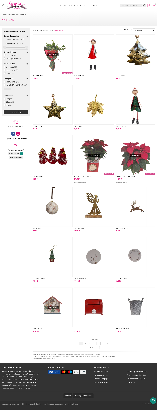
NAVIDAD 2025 (97, 356)
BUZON (76, 329)
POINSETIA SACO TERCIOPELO (126, 176)
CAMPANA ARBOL (39, 176)
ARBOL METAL (120, 76)
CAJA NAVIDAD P (121, 278)
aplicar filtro (17, 112)
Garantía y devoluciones (137, 371)
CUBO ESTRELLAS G (122, 329)
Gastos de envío (101, 382)
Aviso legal (15, 404)
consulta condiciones (15, 126)
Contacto (131, 382)
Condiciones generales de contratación (55, 404)
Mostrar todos (58, 30)
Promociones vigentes (136, 375)
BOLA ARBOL (37, 228)
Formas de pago (101, 379)
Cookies (38, 404)
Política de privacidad (28, 404)
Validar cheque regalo (136, 379)
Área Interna (74, 404)
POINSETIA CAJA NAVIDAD (83, 176)
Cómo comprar (101, 371)
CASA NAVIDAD (38, 329)
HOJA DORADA (79, 126)
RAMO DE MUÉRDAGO (40, 76)
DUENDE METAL (79, 76)
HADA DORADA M (80, 228)
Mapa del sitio (6, 404)
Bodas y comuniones (83, 396)
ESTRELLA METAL (39, 126)
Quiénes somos (101, 375)
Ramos (68, 396)
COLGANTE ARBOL (122, 228)
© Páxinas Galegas (148, 404)
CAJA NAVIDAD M (80, 278)
